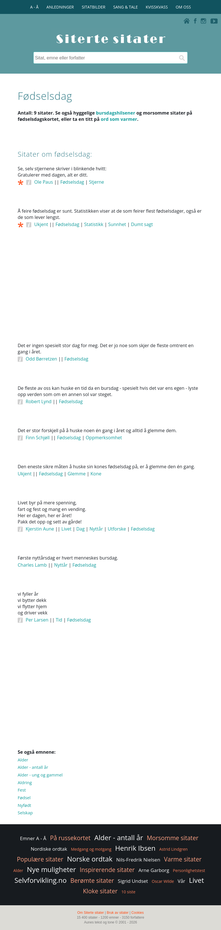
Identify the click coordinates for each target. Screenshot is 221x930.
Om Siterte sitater (90, 913)
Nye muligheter (51, 869)
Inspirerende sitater (107, 870)
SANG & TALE (125, 7)
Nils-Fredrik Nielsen (138, 859)
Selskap (25, 812)
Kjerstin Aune (40, 529)
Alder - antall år (33, 767)
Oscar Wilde (163, 881)
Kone (95, 474)
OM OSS (183, 7)
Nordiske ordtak (49, 849)
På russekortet (70, 838)
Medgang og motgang (91, 849)
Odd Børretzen (41, 359)
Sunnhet (117, 224)
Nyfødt (24, 805)
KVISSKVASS (157, 7)
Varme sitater (183, 859)
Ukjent (41, 224)
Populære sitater (40, 859)
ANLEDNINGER (60, 7)
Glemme (77, 474)
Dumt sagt (142, 224)
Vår (181, 881)
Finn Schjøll (38, 437)
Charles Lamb (32, 565)
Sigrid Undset (133, 881)
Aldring (25, 782)
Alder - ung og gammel (40, 775)
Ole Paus (43, 182)
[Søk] (181, 58)
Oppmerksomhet (104, 437)
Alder (23, 760)
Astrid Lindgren (173, 849)
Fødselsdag (72, 182)
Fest (22, 790)
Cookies (137, 913)
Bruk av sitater (118, 913)
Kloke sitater (100, 891)
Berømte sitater (92, 881)
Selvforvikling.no (41, 880)
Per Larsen (37, 620)
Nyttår (96, 529)
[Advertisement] (110, 293)
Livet (66, 529)
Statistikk (93, 224)
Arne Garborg (154, 870)
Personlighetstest (189, 870)
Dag (80, 529)
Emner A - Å (33, 838)
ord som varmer (119, 119)
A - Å (34, 7)
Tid (59, 620)
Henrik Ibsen (135, 848)
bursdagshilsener (115, 113)
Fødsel (24, 797)
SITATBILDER (94, 7)
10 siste (128, 891)
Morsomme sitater (172, 838)
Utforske (117, 529)
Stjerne (96, 182)
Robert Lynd (39, 401)
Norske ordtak (90, 858)
